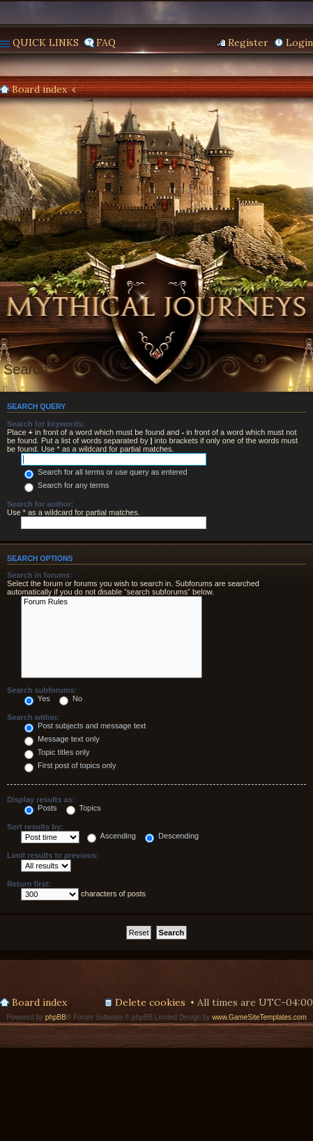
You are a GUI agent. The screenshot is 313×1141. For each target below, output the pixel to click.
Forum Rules (111, 602)
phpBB (55, 1017)
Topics (83, 808)
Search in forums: (39, 575)
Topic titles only (56, 752)
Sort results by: (35, 826)
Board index (39, 89)
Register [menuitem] (248, 42)
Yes (37, 698)
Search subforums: (42, 690)
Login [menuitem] (299, 42)
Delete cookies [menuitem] (150, 1002)
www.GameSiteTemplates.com (259, 1017)
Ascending (111, 836)
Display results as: (41, 799)
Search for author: (40, 504)
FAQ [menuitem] (106, 42)
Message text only (62, 739)
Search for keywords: (46, 424)
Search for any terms (66, 485)
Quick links (46, 42)
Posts (40, 808)
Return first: (29, 884)
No (70, 698)
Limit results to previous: (52, 855)
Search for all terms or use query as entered (106, 472)
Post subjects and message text (85, 725)
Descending (172, 836)
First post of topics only (70, 765)
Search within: (33, 717)
